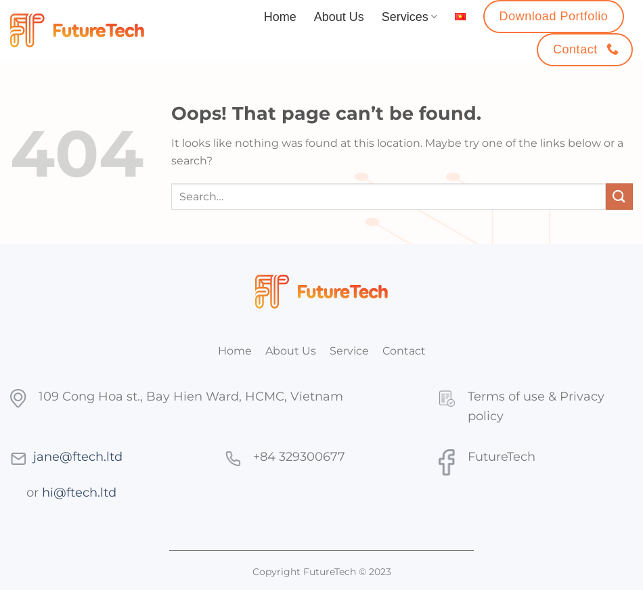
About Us (339, 17)
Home (280, 17)
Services (409, 17)
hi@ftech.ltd (79, 492)
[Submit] (619, 196)
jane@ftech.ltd (78, 456)
